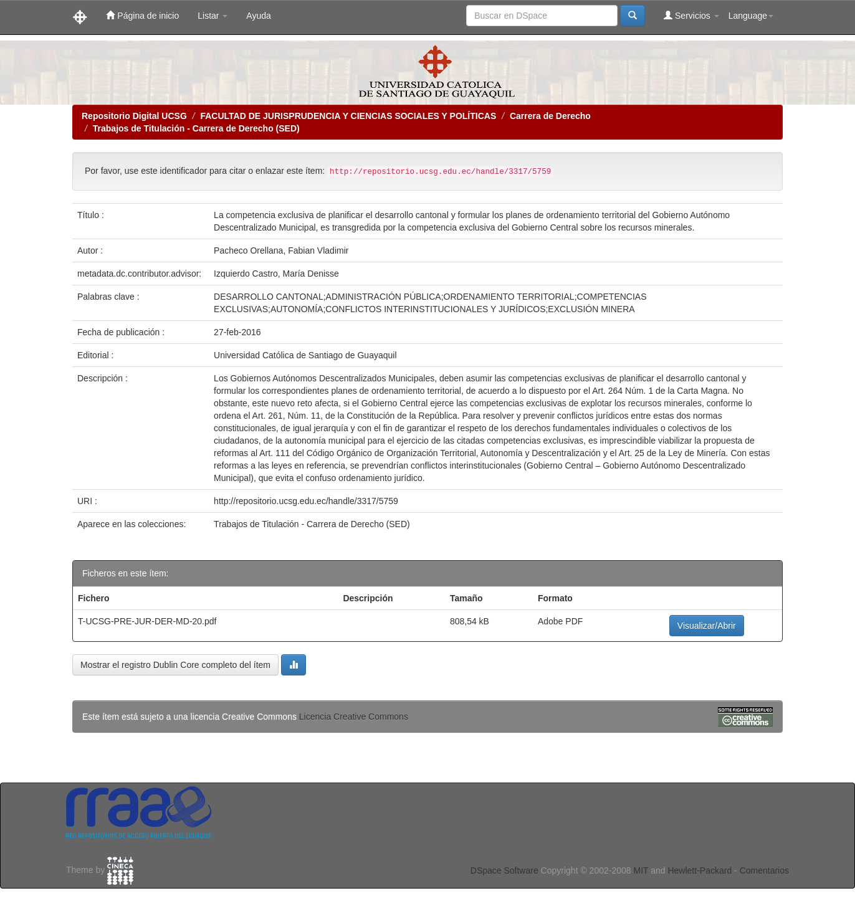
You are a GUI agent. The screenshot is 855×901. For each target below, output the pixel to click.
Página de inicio (142, 15)
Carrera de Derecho (550, 116)
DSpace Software (504, 870)
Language (750, 16)
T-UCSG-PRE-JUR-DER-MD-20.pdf (147, 621)
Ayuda (258, 16)
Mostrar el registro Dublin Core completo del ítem (175, 665)
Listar (212, 16)
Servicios (691, 15)
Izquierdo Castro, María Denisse (276, 274)
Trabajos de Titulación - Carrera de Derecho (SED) (196, 128)
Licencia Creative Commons (353, 717)
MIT (640, 870)
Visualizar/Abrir (706, 626)
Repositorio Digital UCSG (134, 116)
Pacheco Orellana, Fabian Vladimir (281, 250)
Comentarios (764, 870)
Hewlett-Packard (699, 870)
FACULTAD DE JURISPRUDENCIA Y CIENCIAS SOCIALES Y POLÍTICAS (348, 116)
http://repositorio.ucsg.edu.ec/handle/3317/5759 (306, 501)
